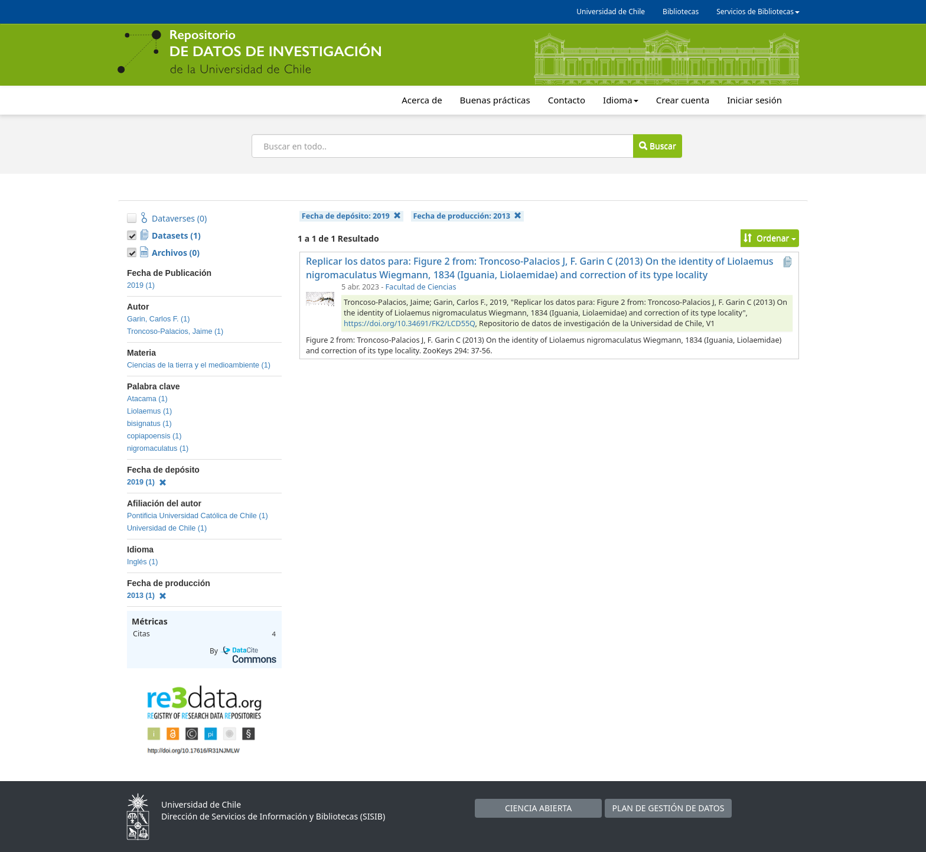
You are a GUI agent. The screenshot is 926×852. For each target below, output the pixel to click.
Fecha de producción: (467, 216)
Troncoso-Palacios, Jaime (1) (175, 331)
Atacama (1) (147, 399)
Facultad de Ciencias (421, 287)
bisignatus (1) (149, 424)
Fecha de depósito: (351, 216)
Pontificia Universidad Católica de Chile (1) (197, 516)
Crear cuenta (682, 100)
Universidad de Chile (610, 11)
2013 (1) (147, 595)
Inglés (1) (142, 562)
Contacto (566, 100)
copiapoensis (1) (154, 436)
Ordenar (770, 237)
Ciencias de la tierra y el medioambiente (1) (198, 365)
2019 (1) (141, 285)
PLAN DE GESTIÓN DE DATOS (668, 808)
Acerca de (422, 100)
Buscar (657, 145)
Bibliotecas (681, 11)
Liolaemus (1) (149, 411)
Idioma (620, 100)
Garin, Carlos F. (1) (158, 319)
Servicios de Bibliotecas (758, 11)
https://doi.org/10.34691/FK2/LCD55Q (409, 323)
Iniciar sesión (754, 100)
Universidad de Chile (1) (167, 528)
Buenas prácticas (495, 100)
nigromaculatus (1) (157, 448)
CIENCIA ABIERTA (538, 808)
